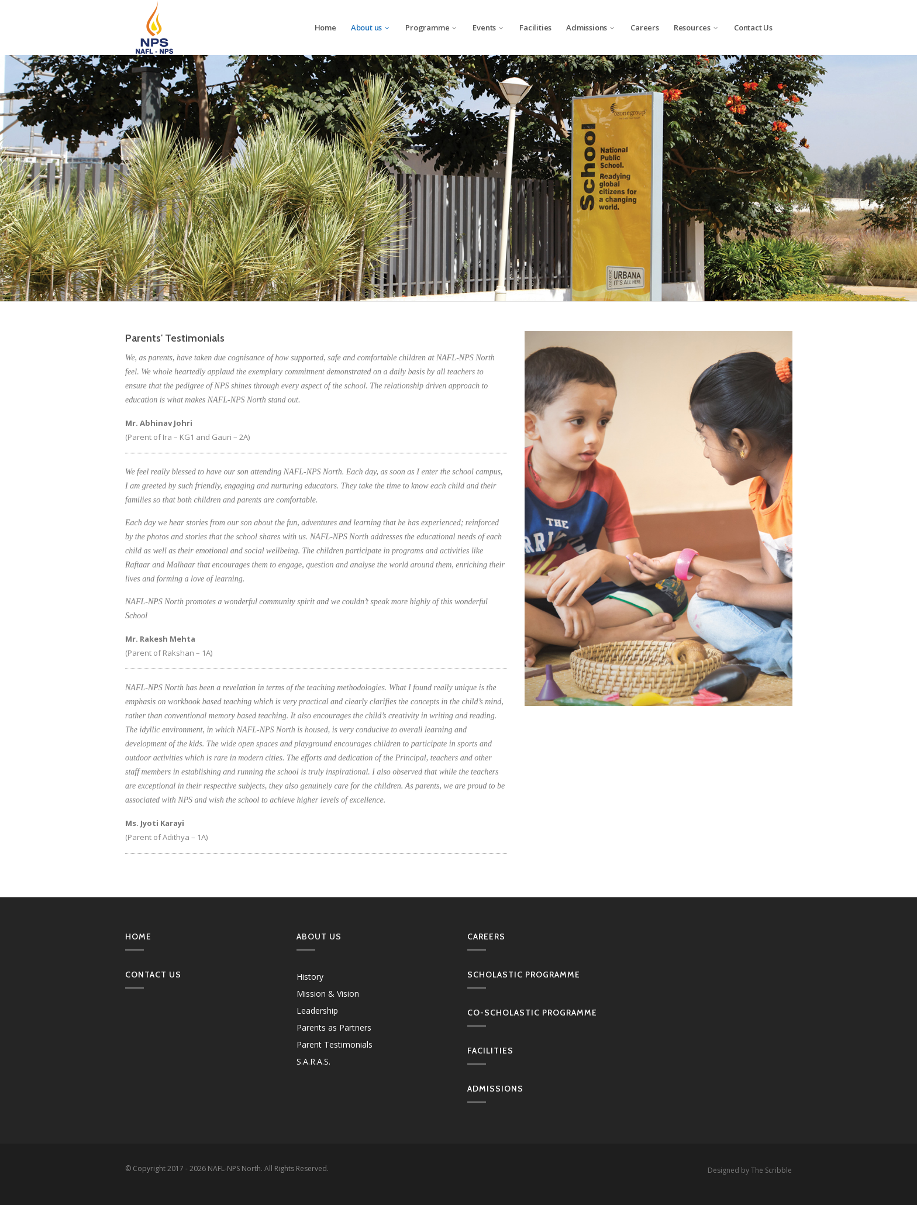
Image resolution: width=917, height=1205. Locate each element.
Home (325, 27)
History (310, 976)
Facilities (535, 27)
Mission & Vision (328, 993)
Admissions (591, 27)
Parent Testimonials (335, 1044)
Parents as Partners (334, 1027)
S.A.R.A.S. (313, 1061)
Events (489, 27)
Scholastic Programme (523, 974)
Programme (431, 27)
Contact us (153, 974)
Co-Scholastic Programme (532, 1012)
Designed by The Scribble (750, 1170)
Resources (696, 27)
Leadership (317, 1010)
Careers (644, 27)
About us (371, 27)
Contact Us (753, 27)
